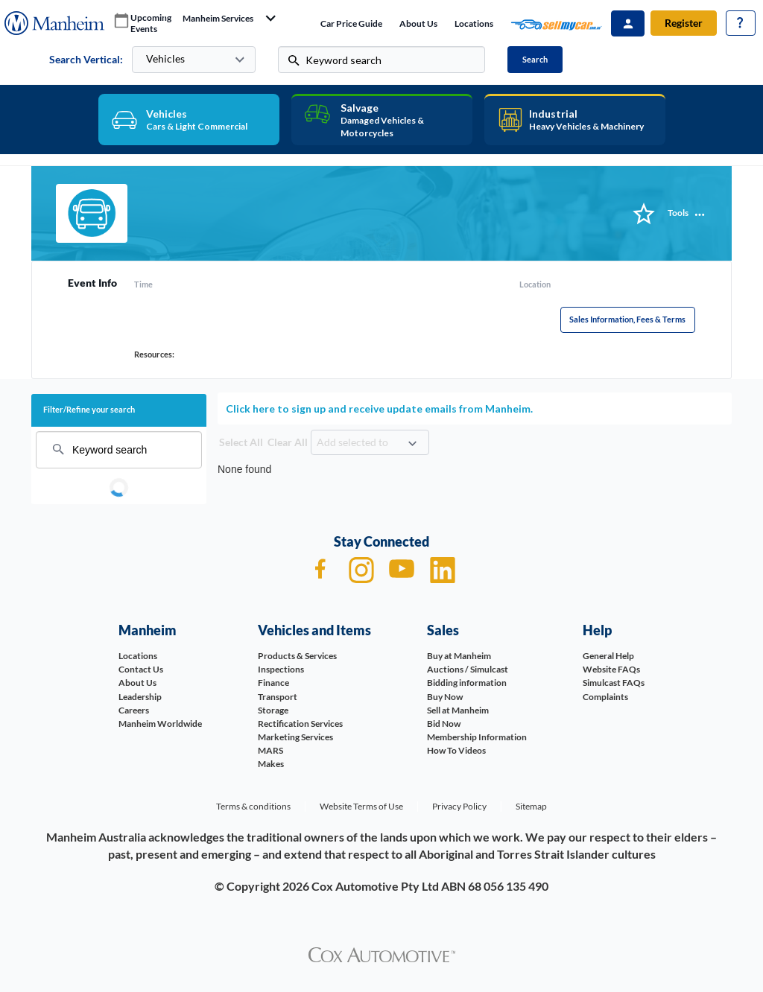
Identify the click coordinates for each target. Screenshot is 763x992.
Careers (133, 710)
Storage (273, 710)
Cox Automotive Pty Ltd (375, 886)
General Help (608, 655)
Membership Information (477, 737)
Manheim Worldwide (160, 723)
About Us (418, 23)
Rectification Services (300, 723)
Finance (273, 682)
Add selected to (352, 442)
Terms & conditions (253, 806)
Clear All (287, 442)
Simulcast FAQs (614, 682)
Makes (271, 763)
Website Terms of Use (361, 806)
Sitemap (531, 806)
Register (684, 22)
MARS (270, 750)
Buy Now (445, 696)
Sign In (628, 23)
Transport (277, 696)
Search (535, 59)
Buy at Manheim (459, 655)
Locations (474, 23)
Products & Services (297, 655)
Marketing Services (295, 737)
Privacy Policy (459, 806)
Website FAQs (611, 669)
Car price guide (351, 23)
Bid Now (443, 723)
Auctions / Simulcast (467, 669)
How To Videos (456, 750)
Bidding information (467, 682)
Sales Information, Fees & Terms (627, 319)
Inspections (281, 669)
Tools (678, 213)
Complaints (605, 696)
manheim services (218, 18)
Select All (241, 442)
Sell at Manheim (458, 710)
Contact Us (140, 669)
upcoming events (150, 23)
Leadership (140, 696)
